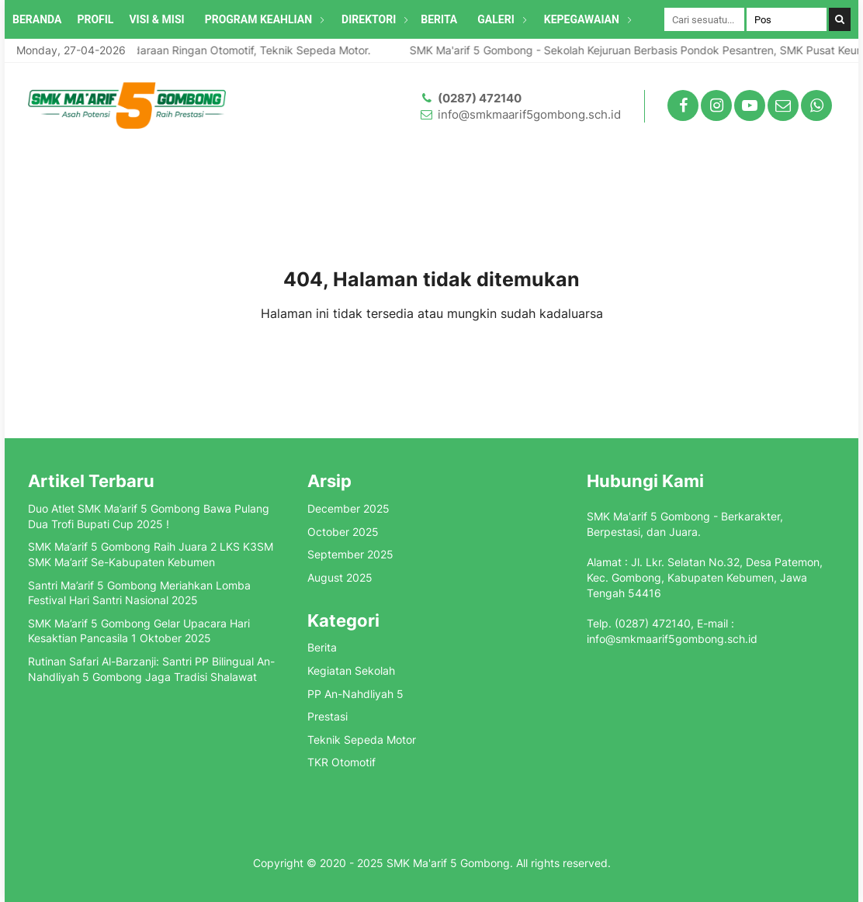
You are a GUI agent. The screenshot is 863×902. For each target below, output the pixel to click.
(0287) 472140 (480, 98)
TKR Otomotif (341, 762)
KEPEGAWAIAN (581, 19)
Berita (322, 647)
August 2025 (340, 577)
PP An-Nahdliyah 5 (355, 693)
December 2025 (348, 508)
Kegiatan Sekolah (351, 670)
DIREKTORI (368, 19)
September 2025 (350, 554)
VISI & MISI (156, 19)
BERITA (439, 19)
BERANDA (36, 19)
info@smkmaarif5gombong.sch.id (529, 114)
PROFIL (95, 19)
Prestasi (327, 716)
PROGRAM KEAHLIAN (258, 19)
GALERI (495, 19)
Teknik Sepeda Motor (361, 739)
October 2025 (343, 531)
